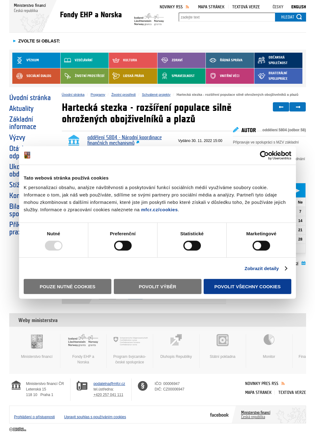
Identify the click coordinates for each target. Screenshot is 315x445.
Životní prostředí (82, 76)
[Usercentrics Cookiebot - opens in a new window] (264, 155)
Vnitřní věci (222, 76)
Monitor (269, 346)
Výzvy (17, 137)
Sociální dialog (31, 76)
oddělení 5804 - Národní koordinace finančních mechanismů (124, 140)
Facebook (219, 414)
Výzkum (25, 60)
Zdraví (170, 60)
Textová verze (246, 7)
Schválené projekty (156, 94)
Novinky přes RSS (261, 384)
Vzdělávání (76, 60)
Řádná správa (224, 60)
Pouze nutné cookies (67, 286)
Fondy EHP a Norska (83, 349)
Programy (97, 94)
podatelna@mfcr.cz (109, 384)
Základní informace (22, 123)
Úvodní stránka (30, 98)
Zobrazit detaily (262, 268)
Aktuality (21, 108)
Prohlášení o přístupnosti (34, 417)
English (298, 7)
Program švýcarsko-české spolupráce (130, 349)
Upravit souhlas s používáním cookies (95, 417)
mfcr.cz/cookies (159, 209)
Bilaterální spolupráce (271, 76)
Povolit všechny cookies (247, 286)
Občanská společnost (271, 60)
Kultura (123, 60)
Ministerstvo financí (37, 346)
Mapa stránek (211, 7)
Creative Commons (18, 430)
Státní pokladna (223, 346)
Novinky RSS (171, 7)
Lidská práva (126, 76)
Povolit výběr (157, 286)
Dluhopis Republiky (176, 346)
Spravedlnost (176, 76)
